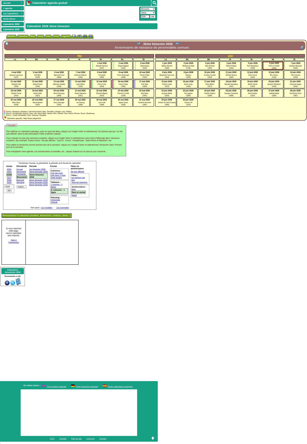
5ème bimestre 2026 (38, 182)
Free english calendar (56, 386)
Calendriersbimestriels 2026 (12, 271)
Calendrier (23, 36)
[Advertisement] (81, 13)
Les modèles (46, 207)
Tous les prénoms (79, 182)
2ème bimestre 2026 (38, 171)
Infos (48, 36)
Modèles (11, 36)
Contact (102, 438)
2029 (9, 182)
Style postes (56, 178)
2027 (9, 178)
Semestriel (21, 171)
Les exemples (62, 207)
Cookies (62, 438)
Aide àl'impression (13, 241)
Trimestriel (21, 174)
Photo (56, 36)
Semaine (20, 182)
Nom (73, 189)
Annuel (19, 169)
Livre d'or (90, 438)
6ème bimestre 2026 (38, 185)
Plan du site (76, 438)
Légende (65, 36)
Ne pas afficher (77, 171)
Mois (32, 36)
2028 (9, 180)
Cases (40, 36)
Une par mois (57, 173)
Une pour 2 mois (58, 175)
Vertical (54, 202)
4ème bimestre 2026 (38, 180)
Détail (74, 195)
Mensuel (20, 180)
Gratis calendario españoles (120, 386)
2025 (9, 171)
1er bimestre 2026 (37, 169)
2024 (9, 169)
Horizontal (55, 200)
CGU (52, 438)
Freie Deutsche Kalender (87, 386)
